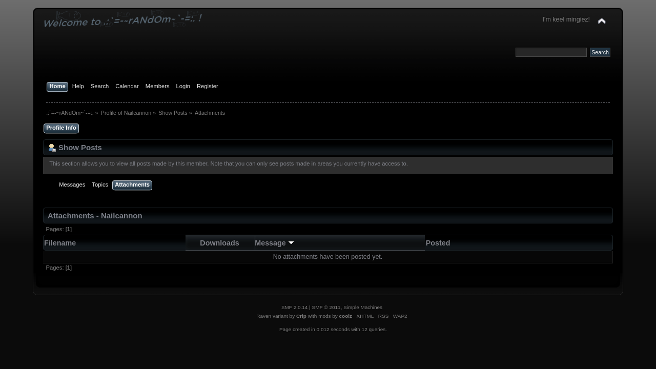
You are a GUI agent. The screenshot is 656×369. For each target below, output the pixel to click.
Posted (438, 243)
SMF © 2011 (326, 307)
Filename (60, 243)
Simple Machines (362, 307)
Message (274, 243)
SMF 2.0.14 (294, 307)
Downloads (219, 243)
